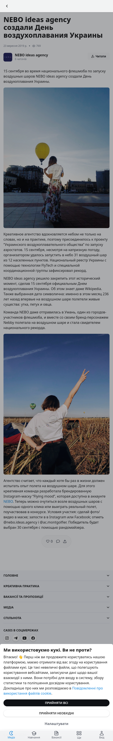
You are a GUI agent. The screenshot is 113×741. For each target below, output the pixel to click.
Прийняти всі (56, 703)
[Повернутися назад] (6, 6)
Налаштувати (56, 723)
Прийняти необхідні (56, 713)
